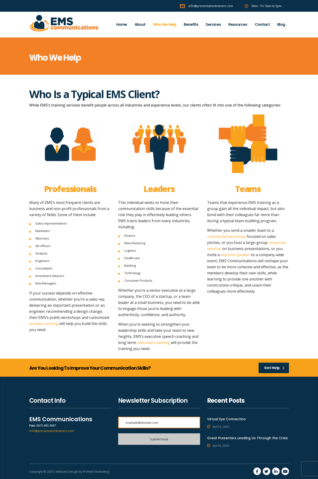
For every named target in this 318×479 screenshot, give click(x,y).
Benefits (191, 24)
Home (121, 24)
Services (213, 24)
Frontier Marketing (96, 471)
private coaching (43, 323)
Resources (237, 24)
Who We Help (164, 24)
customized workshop (226, 236)
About (140, 24)
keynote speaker (235, 254)
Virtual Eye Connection (226, 419)
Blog (281, 24)
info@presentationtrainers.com (51, 431)
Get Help (274, 367)
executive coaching (153, 342)
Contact (262, 24)
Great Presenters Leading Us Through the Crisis (247, 438)
